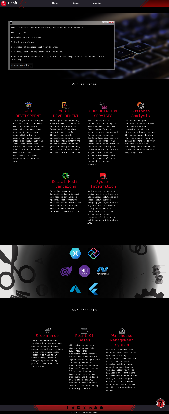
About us (97, 3)
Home (55, 3)
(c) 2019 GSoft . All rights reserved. (84, 412)
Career (76, 3)
